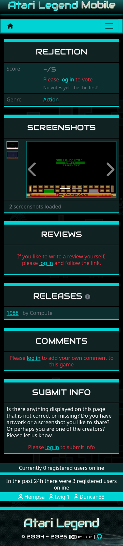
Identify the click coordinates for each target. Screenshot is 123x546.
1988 (13, 313)
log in (67, 79)
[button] (33, 169)
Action (51, 99)
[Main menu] (109, 26)
